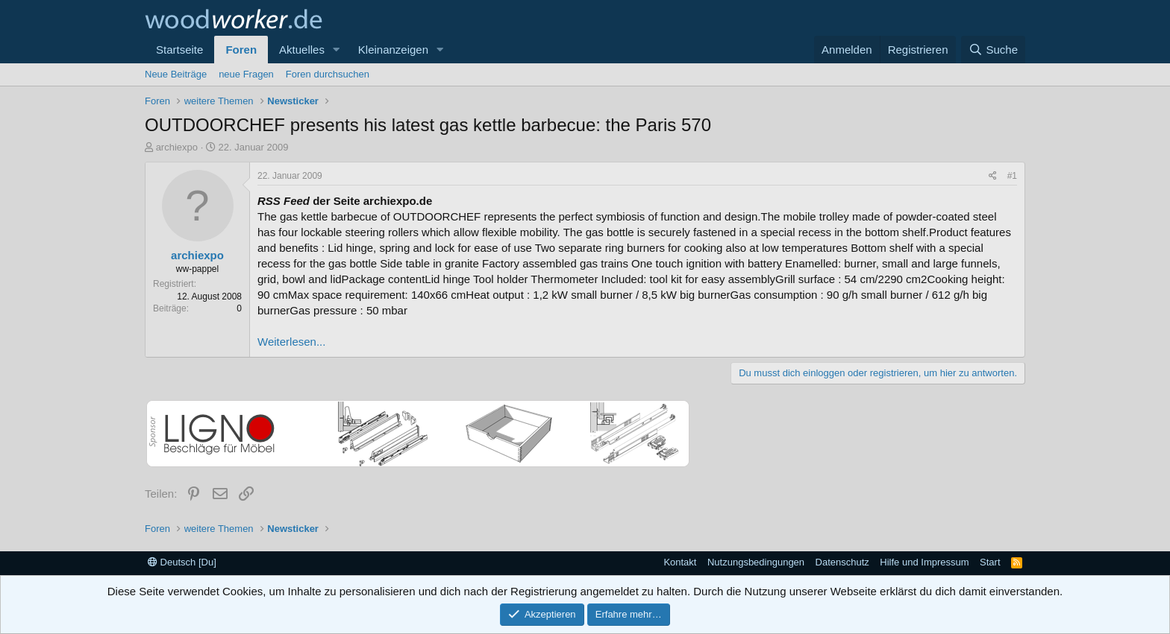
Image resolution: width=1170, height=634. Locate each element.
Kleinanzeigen (393, 49)
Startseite (179, 49)
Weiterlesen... (291, 341)
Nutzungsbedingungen (755, 562)
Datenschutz (842, 562)
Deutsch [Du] (182, 562)
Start (990, 562)
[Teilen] (992, 176)
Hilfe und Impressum (924, 562)
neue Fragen (246, 74)
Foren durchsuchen (327, 74)
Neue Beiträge (176, 74)
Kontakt (679, 562)
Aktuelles (302, 49)
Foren (241, 49)
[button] (336, 49)
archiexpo (177, 147)
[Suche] (993, 49)
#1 (1012, 176)
